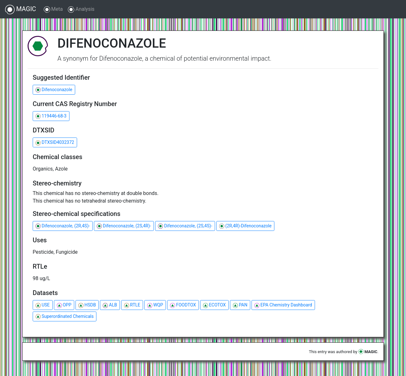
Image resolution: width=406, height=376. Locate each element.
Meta (53, 9)
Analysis (81, 9)
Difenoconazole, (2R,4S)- (63, 226)
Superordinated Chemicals (65, 316)
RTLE (132, 305)
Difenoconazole (54, 89)
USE (43, 305)
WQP (155, 305)
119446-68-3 (51, 116)
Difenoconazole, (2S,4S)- (185, 226)
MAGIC (20, 9)
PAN (240, 305)
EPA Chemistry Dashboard (283, 305)
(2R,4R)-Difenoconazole (245, 226)
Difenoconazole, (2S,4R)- (124, 226)
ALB (110, 305)
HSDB (87, 305)
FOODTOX (183, 305)
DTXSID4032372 (55, 142)
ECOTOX (214, 305)
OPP (64, 305)
